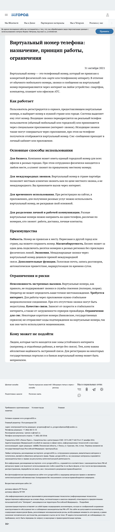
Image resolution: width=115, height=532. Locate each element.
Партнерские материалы (52, 23)
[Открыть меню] (6, 15)
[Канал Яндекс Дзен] (101, 389)
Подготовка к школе (13, 394)
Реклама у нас (96, 23)
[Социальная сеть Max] (79, 395)
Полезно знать (35, 394)
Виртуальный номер (22, 73)
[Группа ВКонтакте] (79, 389)
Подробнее (84, 502)
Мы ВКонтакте (11, 23)
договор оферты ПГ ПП (15, 492)
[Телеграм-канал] (94, 389)
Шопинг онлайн (11, 384)
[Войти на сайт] (108, 15)
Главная (61, 407)
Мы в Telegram (77, 23)
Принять (104, 31)
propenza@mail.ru (44, 427)
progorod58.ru (50, 453)
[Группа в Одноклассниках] (86, 389)
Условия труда (38, 407)
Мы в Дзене (29, 23)
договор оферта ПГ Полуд (16, 489)
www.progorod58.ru (28, 418)
